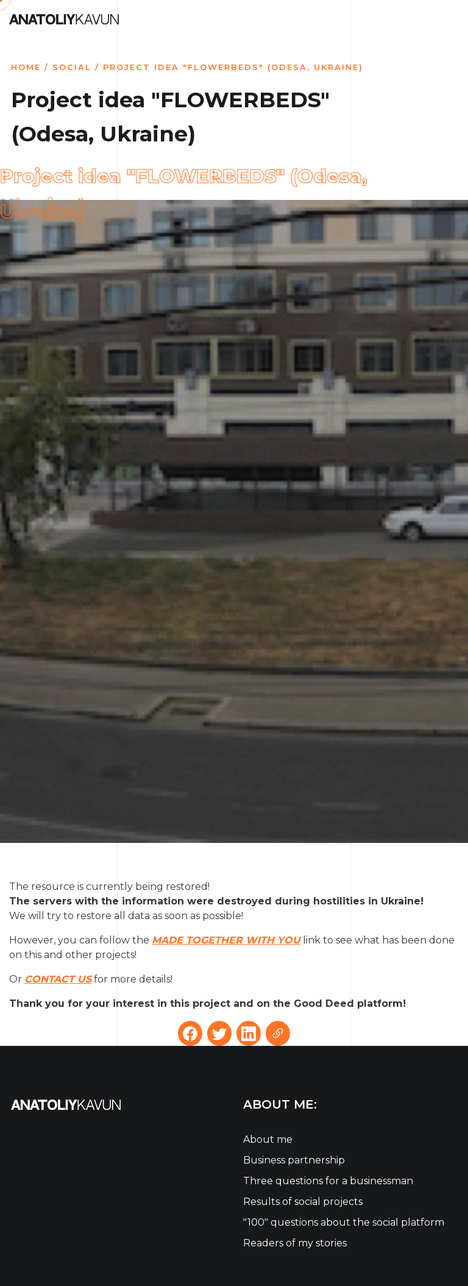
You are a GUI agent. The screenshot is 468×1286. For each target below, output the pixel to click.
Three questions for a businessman (328, 1181)
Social (71, 67)
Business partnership (294, 1160)
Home (26, 67)
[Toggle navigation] (451, 18)
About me (267, 1139)
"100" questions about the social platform (343, 1222)
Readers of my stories (295, 1243)
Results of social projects (303, 1201)
